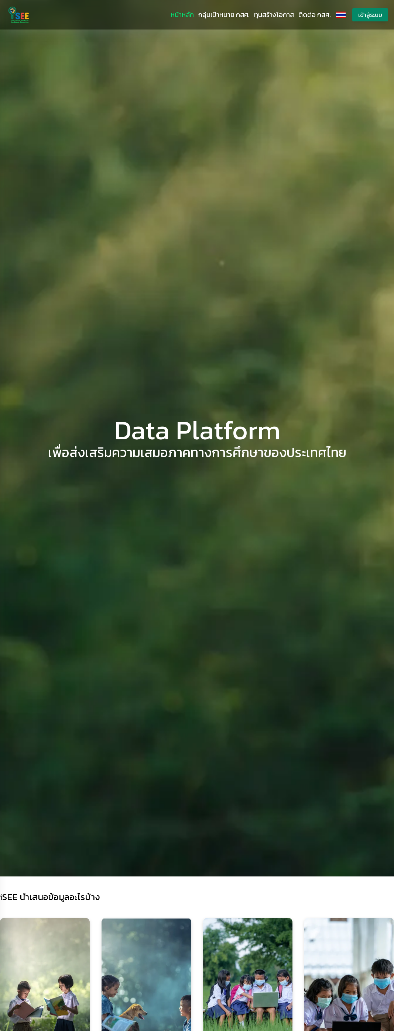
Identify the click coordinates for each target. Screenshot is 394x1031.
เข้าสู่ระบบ (370, 14)
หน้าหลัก (182, 15)
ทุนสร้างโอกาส (274, 15)
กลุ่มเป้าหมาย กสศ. (224, 15)
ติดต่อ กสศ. (314, 15)
